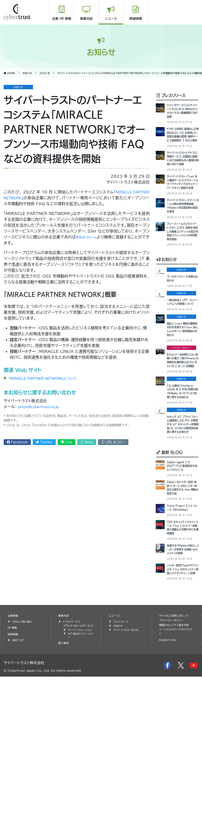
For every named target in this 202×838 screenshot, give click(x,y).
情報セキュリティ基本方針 (176, 780)
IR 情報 (13, 783)
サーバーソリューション (80, 787)
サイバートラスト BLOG (128, 785)
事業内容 (86, 18)
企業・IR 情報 (61, 18)
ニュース (111, 18)
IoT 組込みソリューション (80, 796)
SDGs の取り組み (23, 777)
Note (86, 442)
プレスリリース (170, 95)
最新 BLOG (169, 563)
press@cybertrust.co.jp (43, 407)
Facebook (17, 442)
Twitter (44, 442)
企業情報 (14, 771)
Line (66, 442)
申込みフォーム (90, 237)
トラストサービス (73, 777)
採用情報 (14, 790)
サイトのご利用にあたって (176, 771)
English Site (169, 796)
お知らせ (166, 314)
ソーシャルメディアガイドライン (175, 788)
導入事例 (64, 804)
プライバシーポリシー (173, 776)
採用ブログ (19, 796)
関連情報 (135, 18)
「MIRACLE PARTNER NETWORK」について (50, 378)
